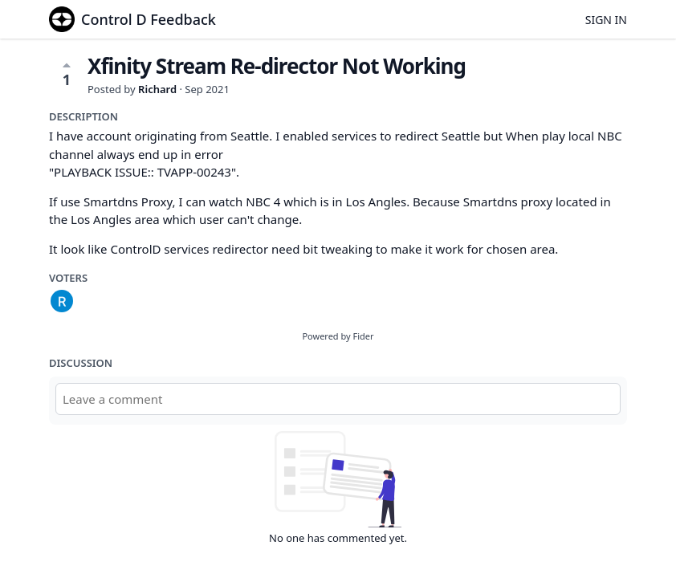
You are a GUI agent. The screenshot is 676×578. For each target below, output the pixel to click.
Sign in (606, 19)
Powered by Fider (337, 336)
